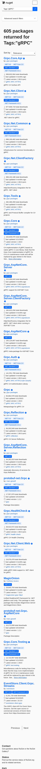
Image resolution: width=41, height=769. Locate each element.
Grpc (7, 389)
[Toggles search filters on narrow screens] (34, 18)
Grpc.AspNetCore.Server (15, 266)
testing (16, 665)
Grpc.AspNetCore (15, 331)
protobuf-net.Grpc (15, 478)
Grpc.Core (10, 221)
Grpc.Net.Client (14, 91)
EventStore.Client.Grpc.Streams (19, 684)
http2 (21, 595)
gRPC (8, 82)
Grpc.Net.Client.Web (17, 543)
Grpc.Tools (11, 196)
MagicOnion (11, 578)
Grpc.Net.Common (16, 123)
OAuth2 (28, 381)
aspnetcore (25, 287)
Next (26, 728)
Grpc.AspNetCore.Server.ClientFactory (17, 297)
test (12, 665)
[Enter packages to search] (17, 9)
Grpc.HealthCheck (15, 511)
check (18, 534)
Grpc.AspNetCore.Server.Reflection (15, 446)
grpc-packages (12, 61)
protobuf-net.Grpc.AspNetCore (16, 612)
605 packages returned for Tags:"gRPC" (18, 36)
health (13, 534)
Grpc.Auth (10, 357)
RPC (13, 82)
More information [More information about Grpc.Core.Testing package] (20, 678)
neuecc (16, 581)
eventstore (10, 689)
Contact (6, 746)
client (16, 703)
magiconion (10, 595)
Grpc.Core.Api (13, 58)
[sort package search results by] (23, 53)
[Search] (35, 9)
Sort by (7, 53)
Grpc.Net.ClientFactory (18, 158)
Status (5, 757)
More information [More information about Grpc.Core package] (15, 259)
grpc (7, 502)
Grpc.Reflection (14, 412)
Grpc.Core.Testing (15, 642)
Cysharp (9, 581)
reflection (14, 436)
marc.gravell (11, 481)
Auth (23, 381)
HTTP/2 (18, 82)
